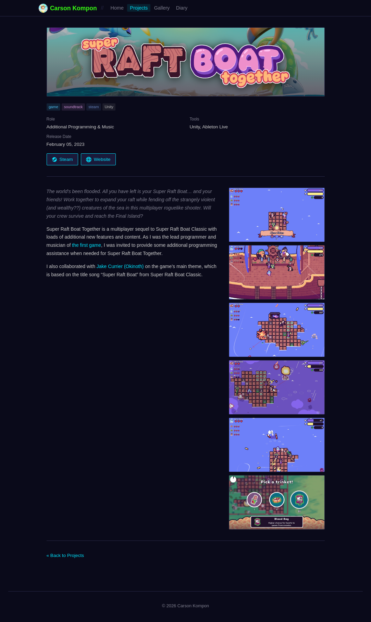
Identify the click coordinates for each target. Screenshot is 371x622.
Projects (139, 8)
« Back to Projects (65, 555)
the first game (86, 245)
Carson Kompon (67, 8)
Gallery (162, 8)
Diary (182, 8)
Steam (62, 159)
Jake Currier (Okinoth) (120, 266)
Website (98, 159)
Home (117, 8)
